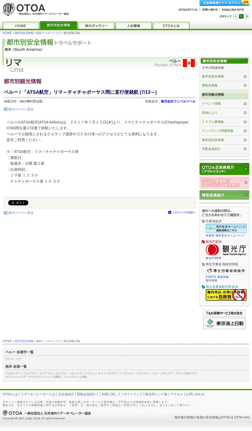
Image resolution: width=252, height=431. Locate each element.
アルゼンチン (13, 373)
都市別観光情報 (213, 94)
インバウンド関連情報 (217, 131)
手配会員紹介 (211, 149)
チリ (100, 373)
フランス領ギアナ (185, 373)
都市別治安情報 (213, 140)
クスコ (9, 358)
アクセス (176, 394)
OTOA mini (241, 417)
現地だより (210, 113)
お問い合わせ (195, 394)
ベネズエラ (142, 373)
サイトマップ (133, 394)
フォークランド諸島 (75, 376)
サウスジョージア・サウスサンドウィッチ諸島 (32, 376)
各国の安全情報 (207, 417)
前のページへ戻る (21, 109)
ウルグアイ (30, 373)
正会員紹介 (66, 394)
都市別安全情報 (24, 33)
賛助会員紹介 (86, 394)
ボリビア (167, 373)
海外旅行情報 (183, 417)
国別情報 (211, 280)
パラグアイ (112, 373)
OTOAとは (10, 394)
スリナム (90, 373)
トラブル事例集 (213, 122)
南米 (38, 33)
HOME (7, 33)
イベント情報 (211, 103)
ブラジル (127, 373)
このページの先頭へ (184, 212)
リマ (58, 33)
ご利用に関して (110, 394)
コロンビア (75, 373)
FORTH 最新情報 (217, 277)
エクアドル (46, 373)
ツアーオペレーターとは (38, 394)
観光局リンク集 (156, 394)
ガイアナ (61, 373)
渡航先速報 (210, 85)
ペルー (48, 33)
